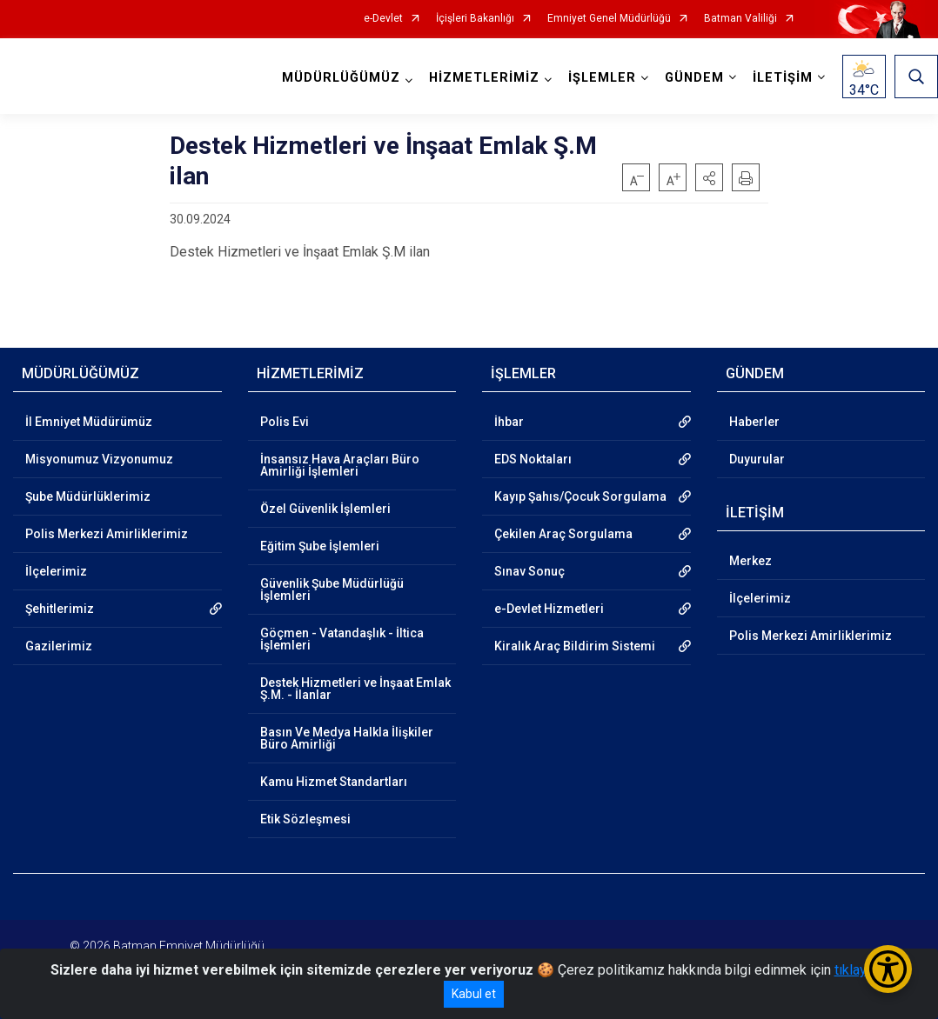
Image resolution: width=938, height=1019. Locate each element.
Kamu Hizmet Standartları (333, 782)
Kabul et (474, 994)
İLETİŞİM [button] (783, 77)
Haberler (754, 422)
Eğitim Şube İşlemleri (319, 546)
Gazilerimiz (58, 646)
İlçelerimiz (56, 571)
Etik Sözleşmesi (305, 819)
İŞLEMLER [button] (602, 77)
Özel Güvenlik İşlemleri (325, 509)
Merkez (750, 561)
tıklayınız (861, 970)
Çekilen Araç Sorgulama (563, 534)
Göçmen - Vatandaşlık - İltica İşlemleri (342, 639)
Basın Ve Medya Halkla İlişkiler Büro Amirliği (346, 738)
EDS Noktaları (533, 459)
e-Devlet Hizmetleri (549, 609)
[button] (709, 177)
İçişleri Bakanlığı (475, 18)
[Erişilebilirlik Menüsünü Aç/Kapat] (888, 969)
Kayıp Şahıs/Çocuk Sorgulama (580, 496)
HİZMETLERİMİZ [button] (484, 77)
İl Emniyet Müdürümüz (88, 422)
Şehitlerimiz (59, 609)
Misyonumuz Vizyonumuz (99, 459)
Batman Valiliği (740, 18)
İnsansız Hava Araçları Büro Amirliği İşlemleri (339, 465)
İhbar (509, 422)
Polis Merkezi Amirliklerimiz (106, 534)
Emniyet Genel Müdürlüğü (609, 18)
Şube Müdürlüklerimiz (88, 496)
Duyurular (757, 459)
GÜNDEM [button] (694, 77)
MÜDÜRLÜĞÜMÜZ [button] (341, 77)
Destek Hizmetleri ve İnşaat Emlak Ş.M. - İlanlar (355, 689)
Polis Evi (284, 422)
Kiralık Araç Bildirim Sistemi (574, 646)
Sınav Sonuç (529, 571)
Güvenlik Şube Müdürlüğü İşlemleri (332, 589)
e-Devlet (383, 18)
